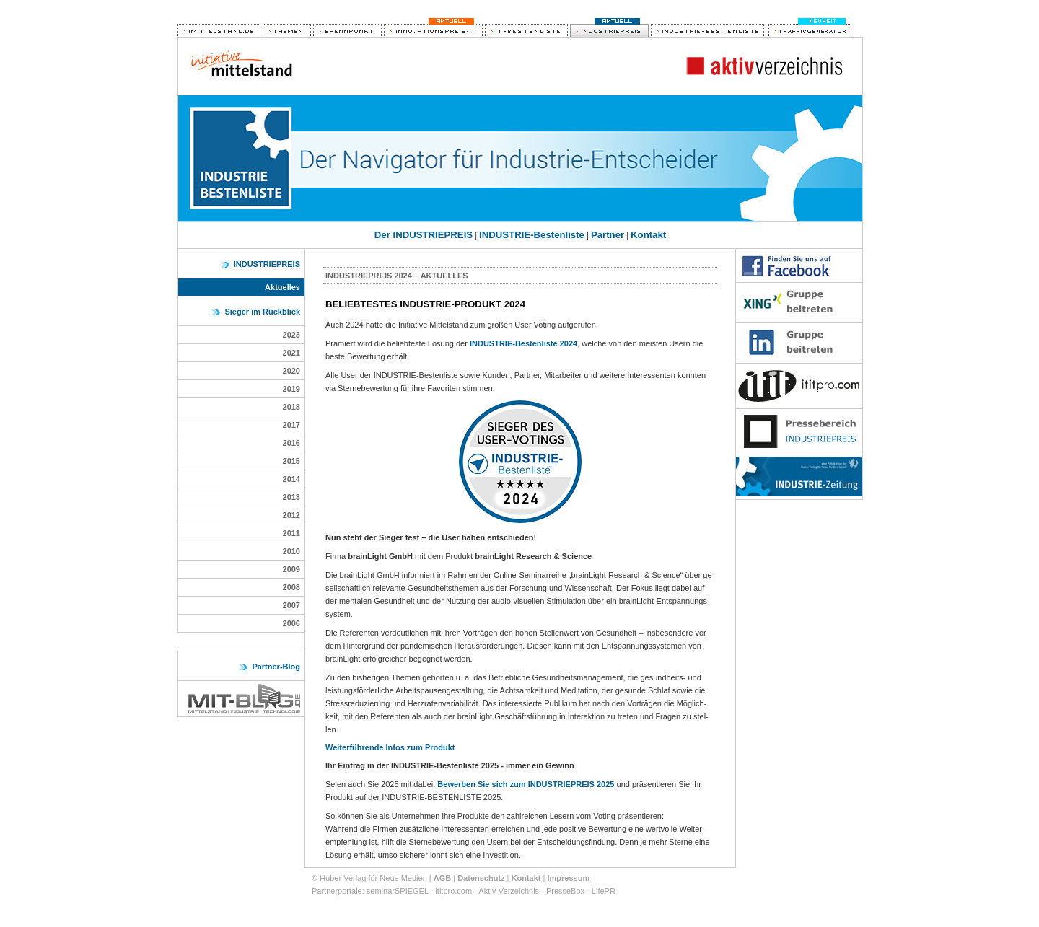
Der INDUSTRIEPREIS (423, 234)
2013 (291, 497)
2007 (291, 605)
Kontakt (648, 234)
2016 (291, 443)
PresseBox (565, 891)
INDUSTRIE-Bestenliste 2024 (523, 343)
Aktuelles (282, 287)
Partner (607, 234)
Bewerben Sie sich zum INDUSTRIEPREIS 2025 (525, 784)
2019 (291, 389)
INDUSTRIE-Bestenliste (531, 234)
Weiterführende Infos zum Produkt (390, 747)
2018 (291, 407)
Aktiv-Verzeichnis (508, 891)
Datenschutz (480, 878)
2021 (291, 352)
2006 (291, 623)
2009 (291, 569)
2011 (291, 533)
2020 (291, 370)
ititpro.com (453, 891)
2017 (291, 425)
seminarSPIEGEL (398, 891)
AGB (442, 878)
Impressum (568, 878)
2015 (291, 461)
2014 (291, 479)
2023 (291, 334)
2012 (291, 515)
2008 (291, 587)
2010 (291, 551)
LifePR (603, 891)
